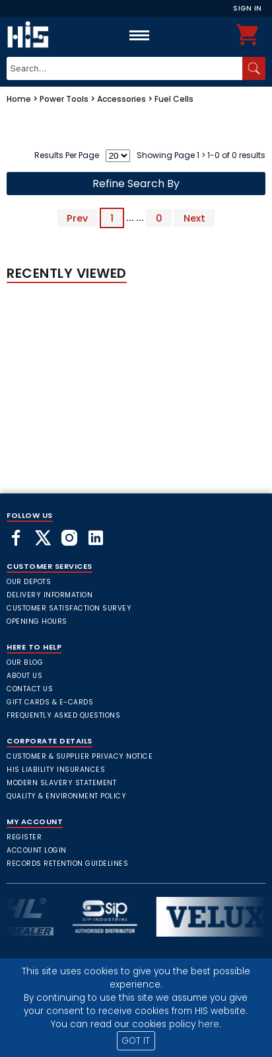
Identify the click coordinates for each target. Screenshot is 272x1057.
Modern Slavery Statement (61, 783)
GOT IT (135, 1041)
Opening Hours (37, 621)
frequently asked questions (63, 715)
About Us (24, 676)
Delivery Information (49, 595)
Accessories (121, 99)
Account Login (37, 850)
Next (194, 217)
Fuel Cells (173, 99)
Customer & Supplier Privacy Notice (80, 756)
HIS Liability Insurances (56, 770)
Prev (77, 217)
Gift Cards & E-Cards (50, 702)
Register (24, 837)
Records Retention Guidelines (67, 863)
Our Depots (29, 582)
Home (19, 99)
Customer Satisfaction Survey (69, 608)
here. (209, 1024)
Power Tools (64, 99)
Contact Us (30, 689)
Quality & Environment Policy (66, 796)
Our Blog (25, 662)
